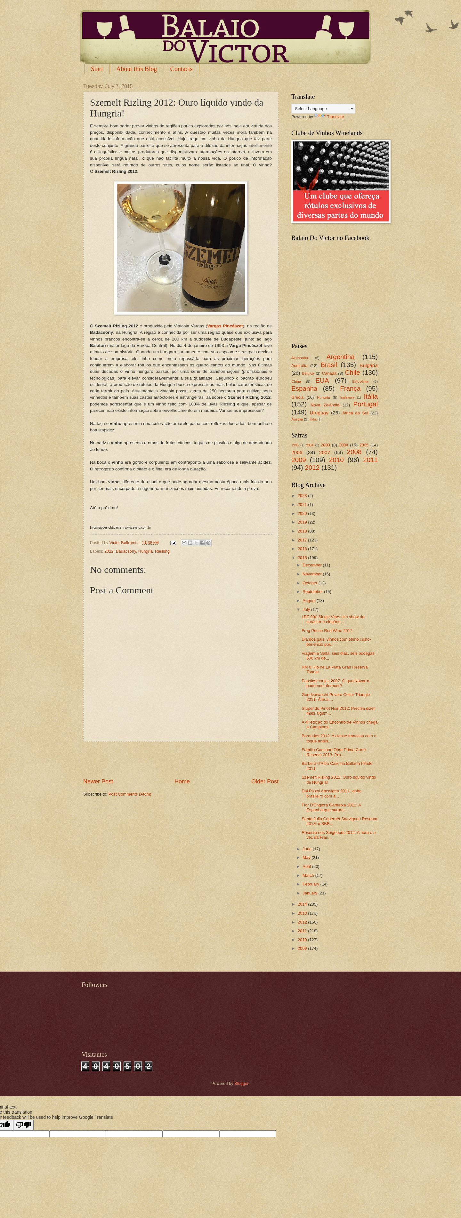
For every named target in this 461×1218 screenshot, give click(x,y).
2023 (303, 495)
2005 (363, 445)
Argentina (341, 356)
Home (182, 781)
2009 (298, 459)
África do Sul (355, 413)
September (313, 591)
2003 (325, 445)
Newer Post (98, 781)
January (310, 893)
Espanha (304, 388)
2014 (303, 904)
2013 (303, 913)
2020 (303, 513)
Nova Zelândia (325, 405)
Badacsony (126, 551)
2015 (303, 557)
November (313, 574)
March (309, 875)
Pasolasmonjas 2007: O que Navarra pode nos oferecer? (335, 683)
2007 (324, 452)
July (307, 609)
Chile (352, 372)
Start (97, 68)
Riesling (162, 551)
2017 (303, 540)
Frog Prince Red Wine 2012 (327, 630)
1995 (295, 445)
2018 (303, 531)
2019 (303, 522)
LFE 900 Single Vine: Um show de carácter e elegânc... (333, 619)
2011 (370, 459)
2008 (354, 451)
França (350, 388)
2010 (336, 459)
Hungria (145, 551)
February (311, 884)
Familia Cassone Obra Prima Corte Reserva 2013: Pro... (334, 752)
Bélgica (308, 373)
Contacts (181, 68)
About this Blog (136, 68)
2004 (343, 445)
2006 (296, 452)
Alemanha (299, 358)
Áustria (297, 419)
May (307, 857)
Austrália (299, 365)
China (296, 381)
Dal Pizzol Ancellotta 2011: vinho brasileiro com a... (331, 793)
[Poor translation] (23, 1125)
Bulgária (369, 365)
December (313, 565)
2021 (303, 504)
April (307, 866)
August (310, 600)
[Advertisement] (181, 759)
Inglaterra (347, 397)
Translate (329, 116)
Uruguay (319, 412)
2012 (109, 551)
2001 (309, 445)
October (310, 583)
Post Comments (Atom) (130, 794)
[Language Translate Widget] (323, 109)
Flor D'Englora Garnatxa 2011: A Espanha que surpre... (331, 807)
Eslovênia (360, 381)
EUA (322, 380)
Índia (313, 419)
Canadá (329, 373)
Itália (371, 396)
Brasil (328, 364)
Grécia (297, 397)
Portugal (365, 404)
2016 (303, 548)
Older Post (265, 781)
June (308, 848)
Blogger (241, 1083)
